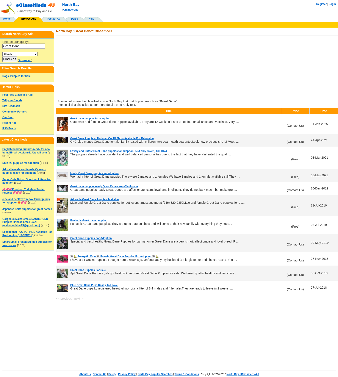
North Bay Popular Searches (155, 374)
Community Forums (14, 111)
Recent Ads (9, 122)
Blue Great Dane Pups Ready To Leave (94, 285)
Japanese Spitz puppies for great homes (27, 209)
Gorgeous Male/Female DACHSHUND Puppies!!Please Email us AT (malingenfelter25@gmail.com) (25, 222)
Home (7, 18)
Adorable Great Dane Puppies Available (94, 199)
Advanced (25, 60)
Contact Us (99, 374)
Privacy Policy (127, 374)
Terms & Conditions (187, 374)
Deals (74, 18)
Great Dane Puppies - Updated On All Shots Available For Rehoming (112, 138)
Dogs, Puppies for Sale (16, 76)
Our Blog (7, 117)
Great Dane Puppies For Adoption (91, 238)
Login (332, 4)
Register (321, 4)
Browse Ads (28, 18)
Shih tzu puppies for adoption (20, 162)
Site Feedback (11, 106)
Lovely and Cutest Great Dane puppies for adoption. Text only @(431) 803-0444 (118, 151)
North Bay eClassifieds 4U (243, 374)
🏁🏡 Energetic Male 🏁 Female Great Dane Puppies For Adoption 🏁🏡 (114, 256)
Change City (70, 9)
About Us (85, 374)
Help (91, 18)
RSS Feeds (9, 128)
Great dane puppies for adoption (90, 118)
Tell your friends (12, 100)
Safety (112, 374)
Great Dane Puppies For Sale (88, 270)
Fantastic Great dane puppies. (88, 220)
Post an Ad (53, 18)
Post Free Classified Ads (17, 94)
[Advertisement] (185, 68)
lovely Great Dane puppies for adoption (94, 173)
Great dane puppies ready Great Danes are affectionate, (104, 186)
